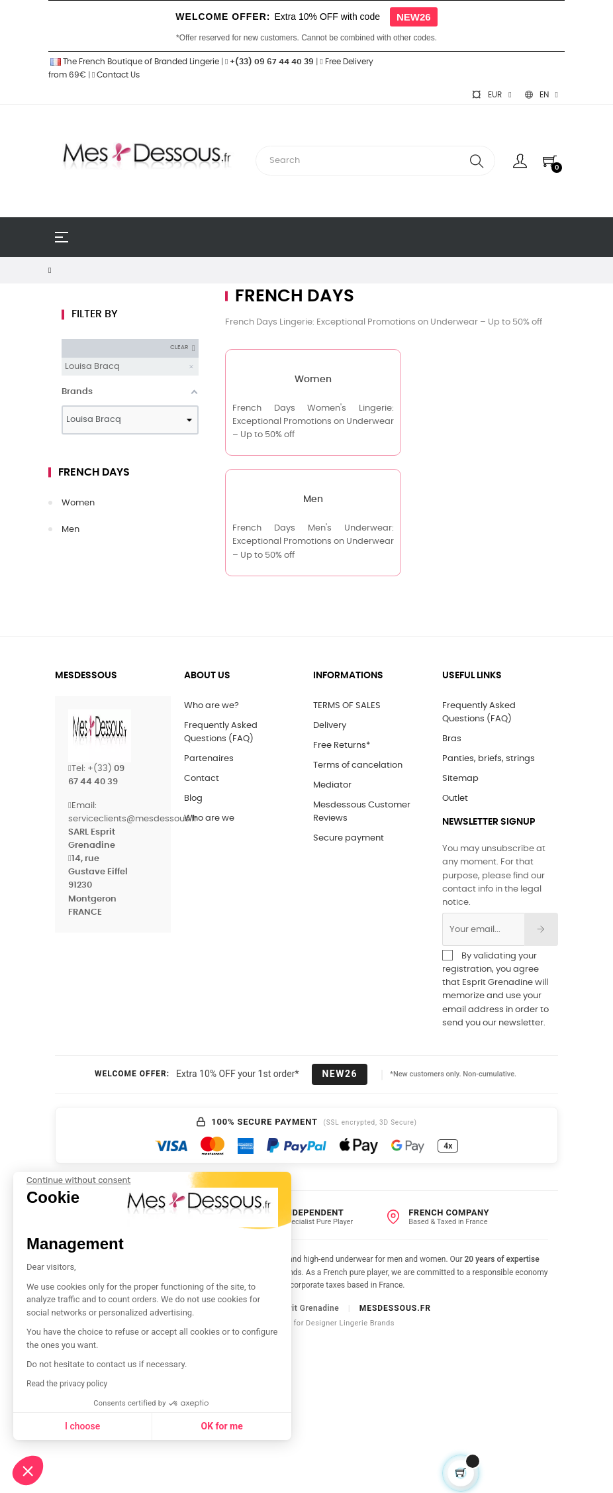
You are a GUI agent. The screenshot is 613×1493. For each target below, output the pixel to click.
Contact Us (116, 75)
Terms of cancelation (357, 765)
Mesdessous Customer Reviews (361, 812)
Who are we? (211, 705)
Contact (201, 778)
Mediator (332, 785)
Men (70, 529)
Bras (451, 739)
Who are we (209, 818)
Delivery (329, 725)
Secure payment (348, 838)
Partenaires (209, 758)
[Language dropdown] (541, 95)
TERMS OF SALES (347, 705)
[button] (28, 1470)
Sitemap (460, 778)
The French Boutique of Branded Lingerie (133, 62)
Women (78, 503)
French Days (94, 472)
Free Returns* (341, 745)
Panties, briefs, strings (488, 758)
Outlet (455, 798)
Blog (193, 798)
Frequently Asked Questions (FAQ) (221, 732)
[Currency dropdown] (491, 95)
